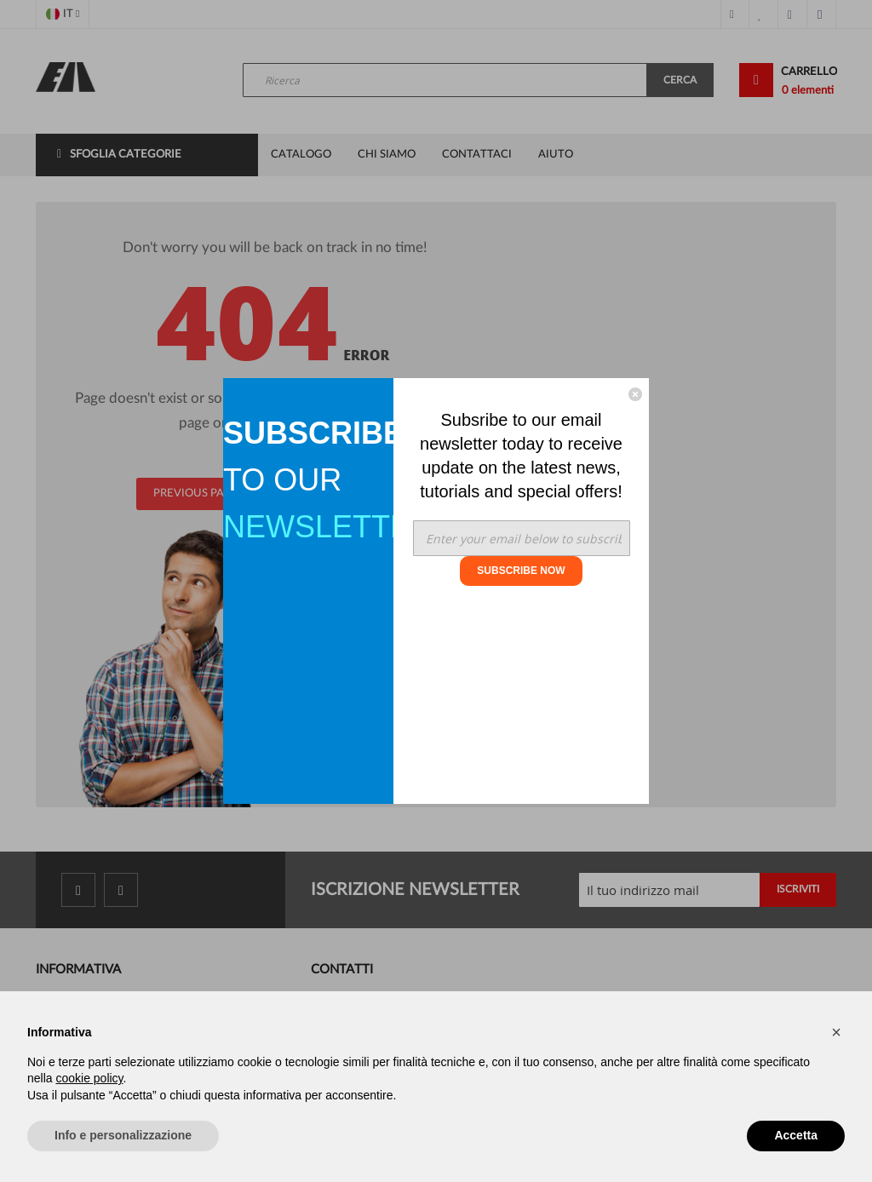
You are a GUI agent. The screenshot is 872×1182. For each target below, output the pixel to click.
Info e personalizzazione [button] (123, 1135)
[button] (836, 1032)
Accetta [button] (796, 1135)
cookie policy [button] (89, 1078)
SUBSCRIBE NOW (521, 571)
